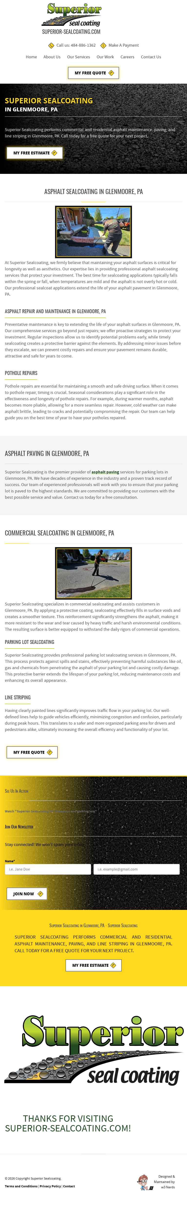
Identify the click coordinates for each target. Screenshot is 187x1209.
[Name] (48, 872)
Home (31, 57)
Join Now (24, 896)
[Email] (137, 872)
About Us (52, 57)
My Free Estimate (32, 154)
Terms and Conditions (21, 1190)
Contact (69, 1190)
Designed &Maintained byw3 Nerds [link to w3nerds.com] (164, 1185)
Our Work (105, 57)
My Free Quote (90, 73)
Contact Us (151, 57)
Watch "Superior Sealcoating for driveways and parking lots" (51, 814)
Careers (127, 57)
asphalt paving (106, 474)
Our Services (78, 57)
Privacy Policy (50, 1190)
